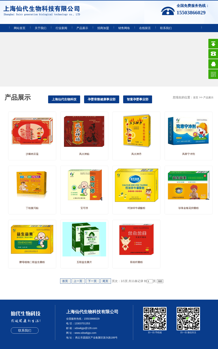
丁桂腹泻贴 (32, 208)
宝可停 (84, 208)
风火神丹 (136, 153)
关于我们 (40, 28)
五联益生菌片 (84, 262)
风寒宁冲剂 (188, 153)
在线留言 (145, 28)
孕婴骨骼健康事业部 (102, 99)
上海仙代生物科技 (64, 99)
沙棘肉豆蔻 (32, 153)
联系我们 (166, 28)
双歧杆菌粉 (136, 262)
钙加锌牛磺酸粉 (136, 208)
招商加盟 (103, 28)
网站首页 (19, 28)
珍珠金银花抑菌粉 (188, 208)
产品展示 (82, 28)
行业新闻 (61, 28)
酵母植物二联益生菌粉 (32, 262)
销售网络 (124, 28)
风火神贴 (84, 153)
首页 (195, 97)
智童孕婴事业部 (137, 99)
